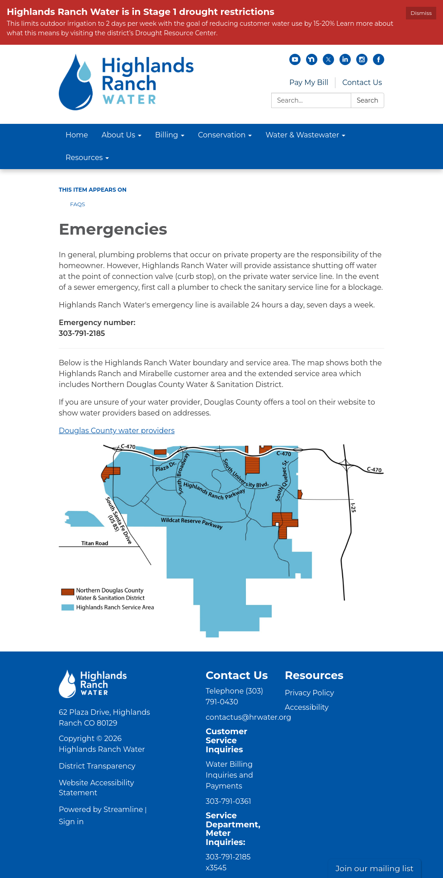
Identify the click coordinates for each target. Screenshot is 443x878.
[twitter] (328, 62)
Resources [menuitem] (84, 157)
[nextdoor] (311, 62)
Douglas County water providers (116, 430)
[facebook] (378, 62)
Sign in (71, 821)
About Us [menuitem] (118, 135)
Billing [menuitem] (166, 135)
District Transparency (97, 766)
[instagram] (362, 62)
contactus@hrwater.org (248, 717)
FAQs (77, 204)
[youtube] (295, 62)
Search (367, 100)
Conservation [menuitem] (221, 135)
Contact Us (362, 82)
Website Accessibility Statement (96, 788)
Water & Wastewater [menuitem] (302, 135)
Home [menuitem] (77, 135)
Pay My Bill (308, 82)
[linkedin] (345, 62)
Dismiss (421, 12)
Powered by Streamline (101, 809)
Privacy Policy (309, 693)
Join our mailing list (374, 868)
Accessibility (307, 707)
